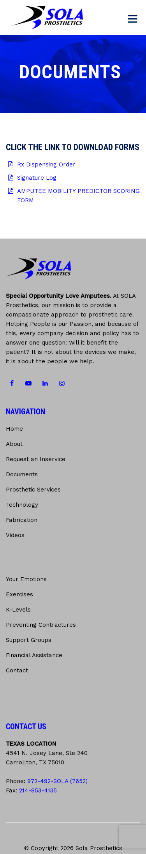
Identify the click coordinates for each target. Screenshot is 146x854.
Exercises (19, 594)
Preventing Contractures (41, 624)
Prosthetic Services (33, 489)
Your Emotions (26, 579)
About (14, 443)
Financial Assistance (34, 655)
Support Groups (28, 640)
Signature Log (36, 177)
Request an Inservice (35, 459)
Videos (15, 535)
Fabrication (21, 519)
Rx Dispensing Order (46, 164)
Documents (22, 474)
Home (14, 428)
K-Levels (18, 609)
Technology (22, 504)
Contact (17, 670)
